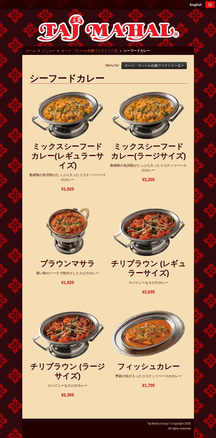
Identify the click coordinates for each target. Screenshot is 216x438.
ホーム (31, 51)
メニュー (48, 51)
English (196, 5)
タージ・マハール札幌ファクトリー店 (89, 51)
